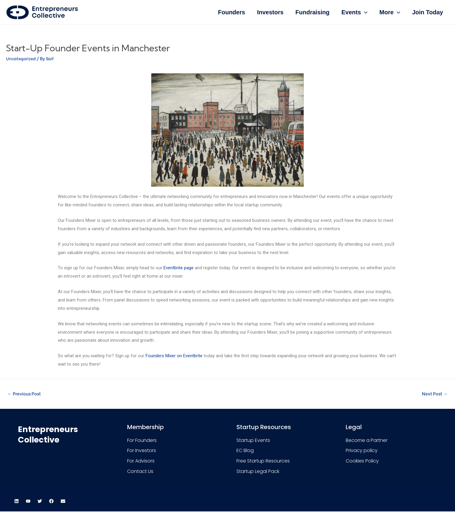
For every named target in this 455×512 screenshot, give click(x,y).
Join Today (427, 12)
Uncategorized (21, 58)
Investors (270, 12)
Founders (231, 12)
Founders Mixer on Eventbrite (174, 355)
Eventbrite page (178, 267)
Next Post (433, 393)
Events (355, 12)
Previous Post (25, 393)
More (389, 12)
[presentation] (364, 12)
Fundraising (312, 12)
